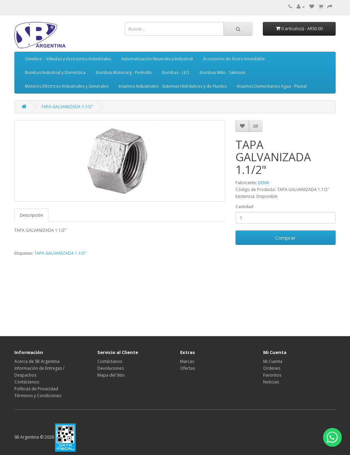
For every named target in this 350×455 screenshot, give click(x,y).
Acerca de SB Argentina (36, 361)
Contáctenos (26, 382)
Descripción (31, 215)
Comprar (285, 237)
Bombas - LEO (175, 72)
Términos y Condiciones (37, 396)
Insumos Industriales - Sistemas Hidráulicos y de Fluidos (173, 86)
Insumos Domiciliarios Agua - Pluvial (272, 86)
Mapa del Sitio (111, 375)
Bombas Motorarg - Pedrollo (124, 72)
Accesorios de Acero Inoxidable (234, 59)
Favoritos (272, 375)
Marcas (187, 361)
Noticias (271, 382)
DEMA (263, 183)
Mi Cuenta (272, 361)
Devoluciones (110, 368)
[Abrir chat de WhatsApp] (329, 434)
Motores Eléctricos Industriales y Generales (66, 86)
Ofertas (187, 368)
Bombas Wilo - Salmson (222, 72)
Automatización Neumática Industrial (157, 59)
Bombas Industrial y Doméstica (55, 72)
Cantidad (244, 207)
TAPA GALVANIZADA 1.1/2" (67, 107)
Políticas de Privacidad (36, 389)
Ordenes (271, 368)
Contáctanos (109, 361)
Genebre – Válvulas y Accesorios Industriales (68, 59)
